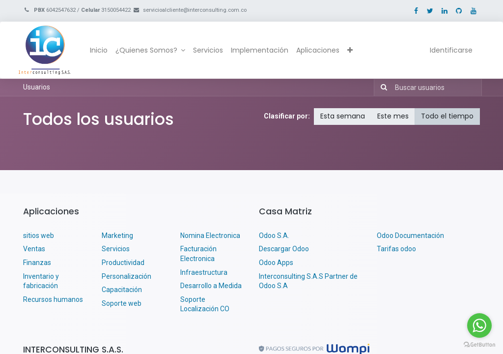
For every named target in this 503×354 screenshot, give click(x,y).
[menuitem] (103, 50)
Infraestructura (203, 272)
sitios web (38, 235)
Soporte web (122, 303)
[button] (354, 50)
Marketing (117, 235)
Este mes (393, 116)
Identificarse (446, 50)
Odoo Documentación (410, 235)
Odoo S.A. (274, 235)
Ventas (34, 249)
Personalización (126, 276)
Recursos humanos (53, 299)
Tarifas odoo (396, 249)
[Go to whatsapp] (479, 325)
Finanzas (37, 262)
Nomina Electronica (211, 235)
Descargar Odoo (284, 249)
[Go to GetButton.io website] (479, 344)
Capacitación (122, 290)
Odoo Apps (276, 262)
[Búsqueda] (382, 87)
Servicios (116, 249)
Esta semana (342, 116)
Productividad (123, 262)
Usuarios (36, 87)
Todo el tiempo (447, 116)
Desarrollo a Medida (211, 286)
